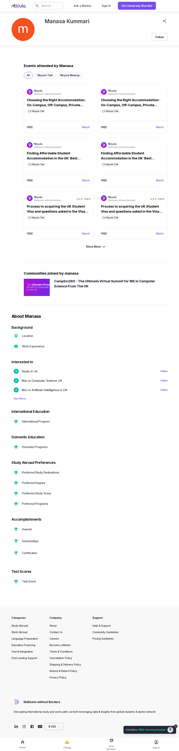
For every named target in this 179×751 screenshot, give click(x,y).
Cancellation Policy (61, 658)
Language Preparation (25, 638)
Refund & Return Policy (63, 670)
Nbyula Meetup (70, 75)
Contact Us (56, 632)
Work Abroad (19, 632)
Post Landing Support (24, 658)
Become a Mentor (60, 645)
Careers (54, 638)
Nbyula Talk (45, 75)
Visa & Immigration (22, 651)
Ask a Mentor (83, 6)
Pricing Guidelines (103, 638)
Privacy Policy (58, 677)
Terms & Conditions (61, 651)
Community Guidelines (105, 632)
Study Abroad (20, 625)
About (53, 625)
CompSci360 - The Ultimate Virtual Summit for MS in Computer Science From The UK (104, 283)
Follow (163, 371)
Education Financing (23, 645)
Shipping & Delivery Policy (65, 664)
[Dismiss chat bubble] (176, 726)
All (28, 75)
